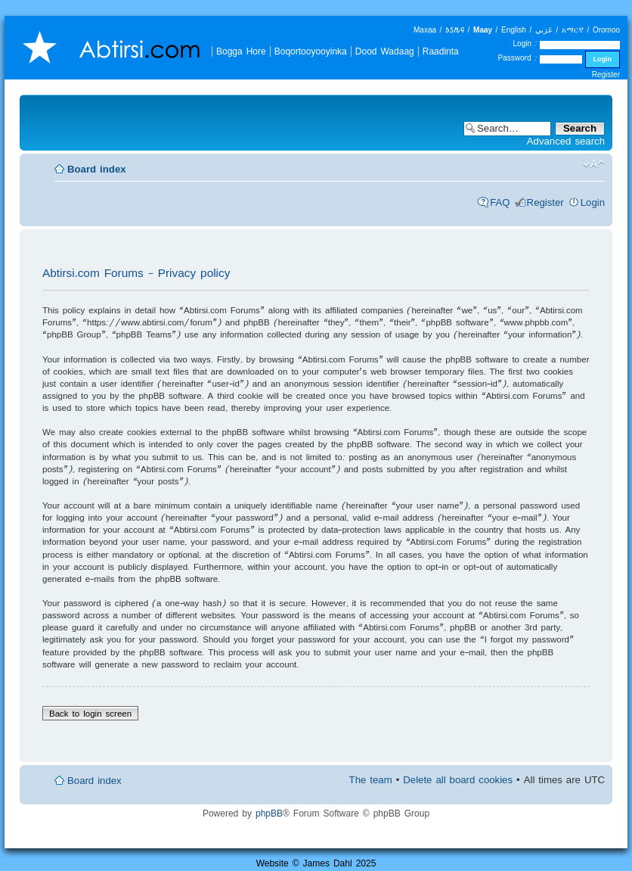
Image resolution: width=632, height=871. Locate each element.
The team (370, 780)
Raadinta (441, 51)
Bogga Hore (241, 51)
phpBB (269, 813)
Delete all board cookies (458, 780)
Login (593, 202)
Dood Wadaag (384, 51)
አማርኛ (573, 30)
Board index (96, 169)
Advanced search (566, 141)
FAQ (500, 202)
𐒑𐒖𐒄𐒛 (454, 30)
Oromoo (606, 30)
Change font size (594, 164)
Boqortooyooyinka (310, 51)
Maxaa (425, 30)
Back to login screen (90, 713)
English (513, 30)
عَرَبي (544, 30)
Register (606, 74)
